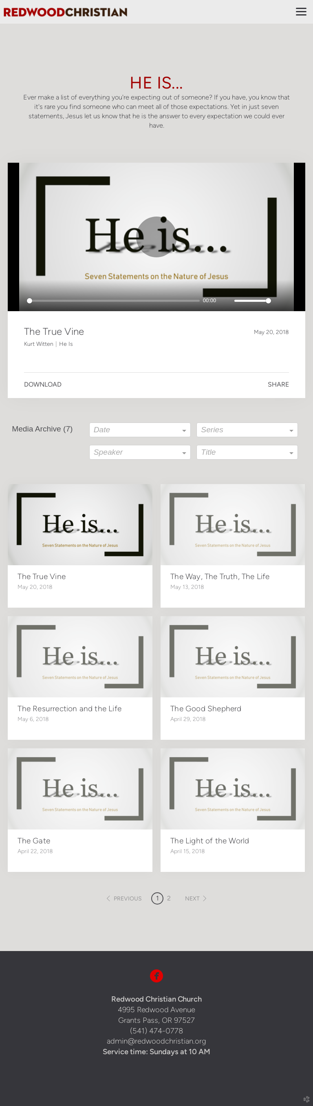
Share (278, 384)
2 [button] (169, 898)
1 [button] (157, 898)
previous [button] (128, 898)
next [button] (192, 898)
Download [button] (43, 384)
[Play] (18, 300)
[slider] (113, 301)
